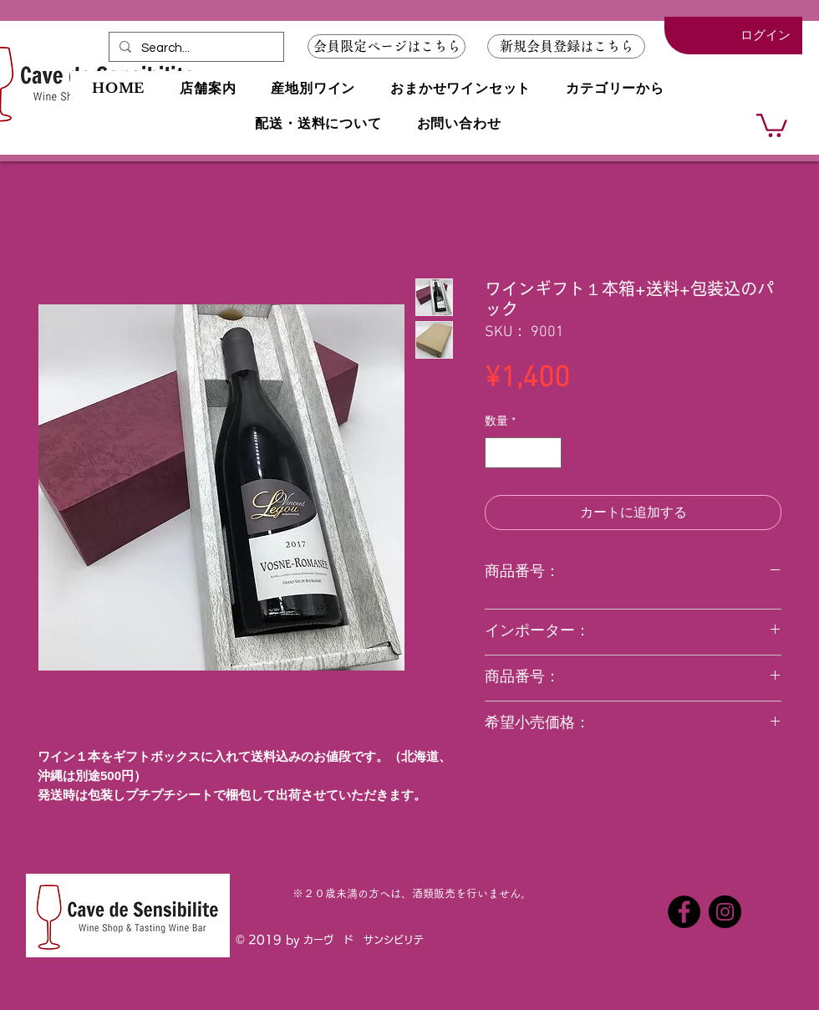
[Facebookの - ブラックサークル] (684, 911)
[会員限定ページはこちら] (386, 46)
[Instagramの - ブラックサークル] (725, 911)
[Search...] (194, 48)
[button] (566, 46)
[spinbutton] (523, 452)
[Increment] (548, 452)
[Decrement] (497, 452)
